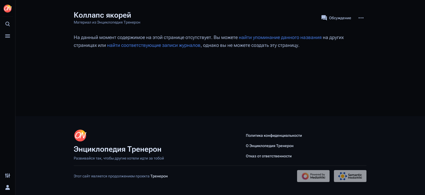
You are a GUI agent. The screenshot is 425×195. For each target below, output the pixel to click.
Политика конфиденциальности (274, 135)
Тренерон (159, 176)
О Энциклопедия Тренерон (270, 146)
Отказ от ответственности (269, 156)
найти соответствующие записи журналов (154, 45)
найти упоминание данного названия (280, 37)
